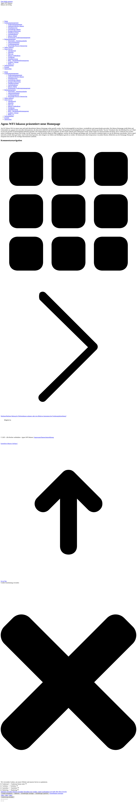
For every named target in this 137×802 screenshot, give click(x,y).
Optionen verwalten (6, 791)
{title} (2, 795)
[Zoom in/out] (7, 799)
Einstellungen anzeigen (27, 793)
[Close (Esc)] (1, 799)
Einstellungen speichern (42, 793)
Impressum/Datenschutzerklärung (44, 437)
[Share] (3, 799)
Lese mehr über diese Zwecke (58, 791)
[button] (68, 682)
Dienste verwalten (18, 791)
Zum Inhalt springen (7, 1)
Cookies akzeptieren (6, 793)
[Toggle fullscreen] (5, 799)
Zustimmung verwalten (7, 797)
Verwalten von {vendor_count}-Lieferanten (36, 791)
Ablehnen (16, 793)
